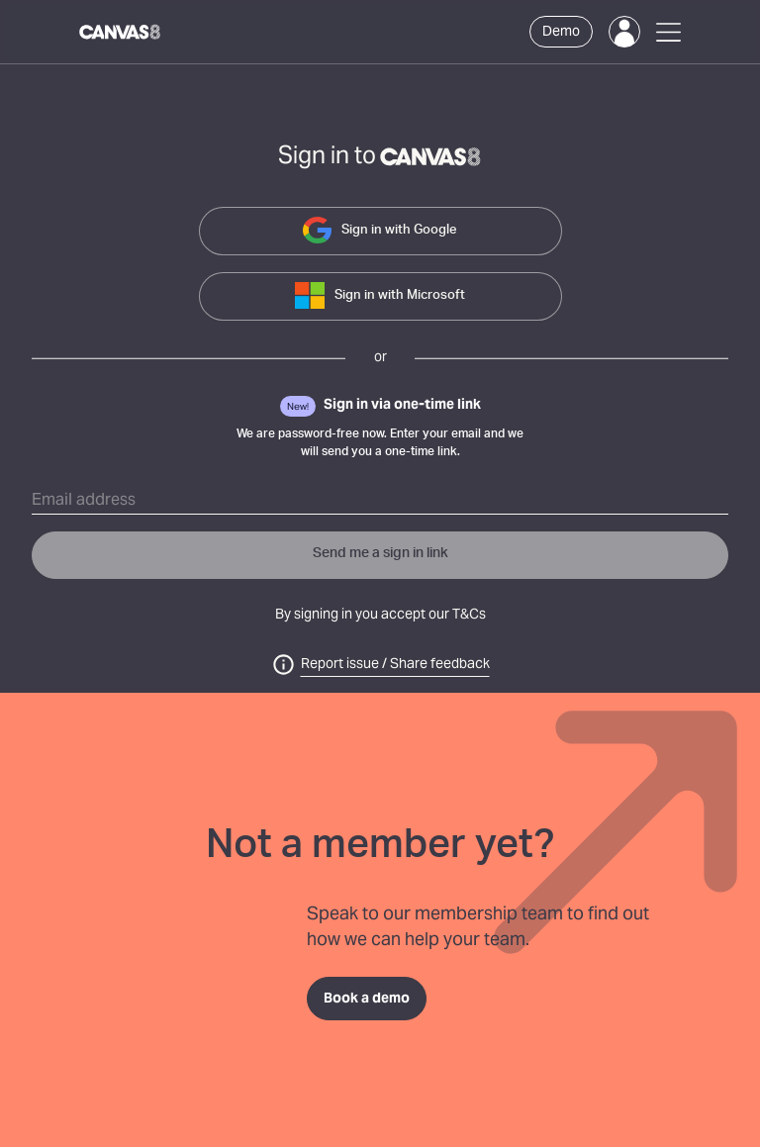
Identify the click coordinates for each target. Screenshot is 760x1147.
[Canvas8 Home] (120, 32)
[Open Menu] (668, 32)
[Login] (624, 32)
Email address (84, 501)
